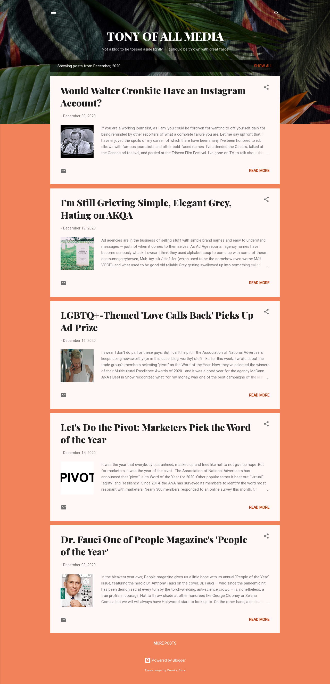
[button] (266, 88)
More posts (165, 643)
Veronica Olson (176, 670)
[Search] (277, 14)
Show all (263, 66)
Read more (259, 170)
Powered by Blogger (165, 660)
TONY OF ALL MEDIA (165, 36)
